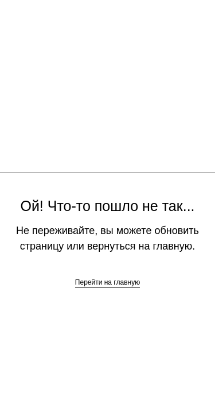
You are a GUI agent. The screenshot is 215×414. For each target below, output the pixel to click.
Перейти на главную (107, 282)
